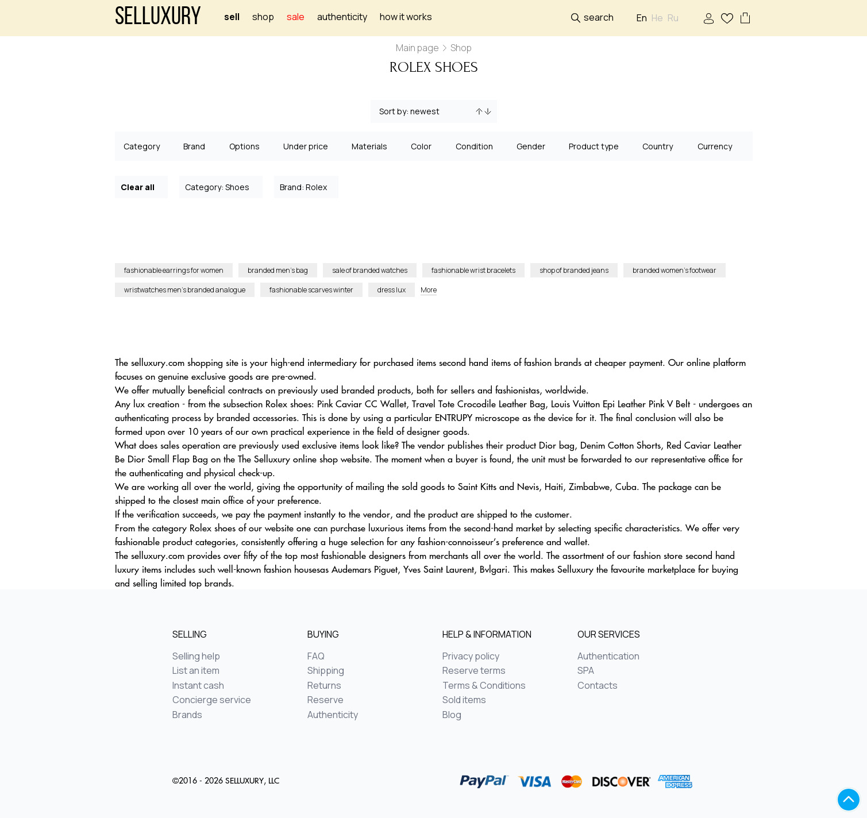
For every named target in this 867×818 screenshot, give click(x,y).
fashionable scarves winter (311, 290)
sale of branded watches (369, 270)
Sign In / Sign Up (709, 18)
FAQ (316, 656)
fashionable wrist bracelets (473, 270)
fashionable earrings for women (174, 270)
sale (296, 17)
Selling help (196, 656)
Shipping (325, 671)
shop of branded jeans (574, 270)
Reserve (325, 700)
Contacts (597, 686)
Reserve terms (474, 671)
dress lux (391, 290)
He (657, 18)
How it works (406, 17)
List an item (195, 671)
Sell (232, 17)
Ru (673, 18)
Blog (451, 715)
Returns (324, 686)
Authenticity (342, 17)
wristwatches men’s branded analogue (184, 290)
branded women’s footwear (674, 270)
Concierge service (211, 700)
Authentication (608, 656)
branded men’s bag (278, 270)
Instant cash (198, 686)
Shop (263, 17)
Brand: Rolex (307, 186)
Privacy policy (470, 656)
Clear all (142, 186)
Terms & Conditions (484, 686)
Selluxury (158, 18)
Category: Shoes (221, 186)
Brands (187, 715)
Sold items (464, 700)
